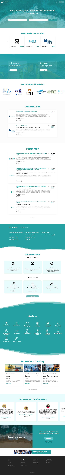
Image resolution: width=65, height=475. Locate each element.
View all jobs (32, 217)
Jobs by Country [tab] (25, 227)
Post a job (44, 70)
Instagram (49, 460)
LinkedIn (49, 459)
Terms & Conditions (12, 467)
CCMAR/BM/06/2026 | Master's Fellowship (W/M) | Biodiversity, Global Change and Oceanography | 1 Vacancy (31, 169)
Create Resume (36, 462)
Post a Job (23, 460)
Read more (8, 383)
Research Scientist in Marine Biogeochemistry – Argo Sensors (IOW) (31, 187)
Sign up (61, 2)
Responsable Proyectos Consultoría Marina (26, 111)
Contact (9, 462)
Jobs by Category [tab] (13, 227)
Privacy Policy (10, 465)
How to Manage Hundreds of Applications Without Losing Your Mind (31, 375)
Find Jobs (53, 19)
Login (56, 2)
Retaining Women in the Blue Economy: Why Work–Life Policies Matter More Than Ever (50, 375)
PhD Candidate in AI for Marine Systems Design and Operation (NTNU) (31, 202)
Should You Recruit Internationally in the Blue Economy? (12, 375)
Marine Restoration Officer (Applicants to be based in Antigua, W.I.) (31, 154)
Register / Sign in (24, 465)
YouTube (47, 462)
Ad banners (23, 462)
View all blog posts (32, 389)
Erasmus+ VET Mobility (21, 125)
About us (9, 460)
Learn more (32, 296)
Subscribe (48, 438)
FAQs (9, 463)
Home (9, 459)
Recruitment (23, 463)
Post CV (13, 70)
